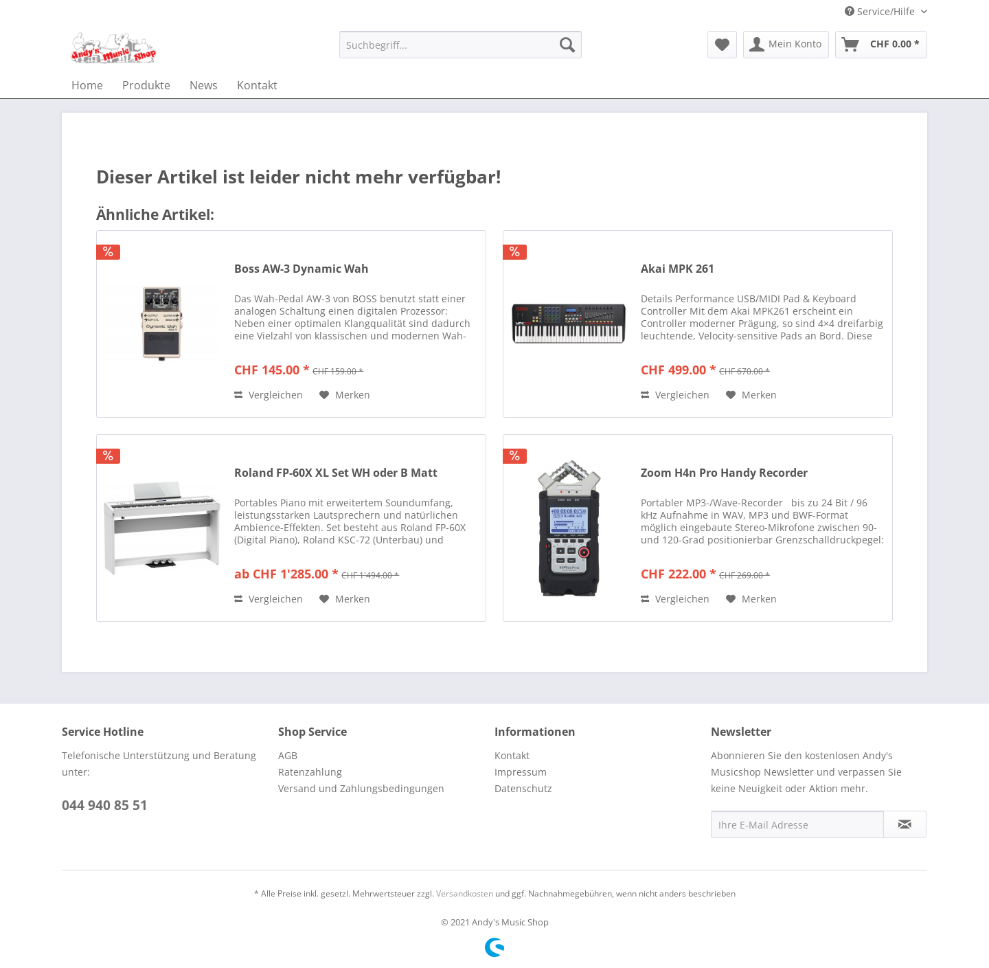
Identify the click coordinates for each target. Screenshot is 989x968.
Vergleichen (268, 394)
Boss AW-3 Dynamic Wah (301, 269)
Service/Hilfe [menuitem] (881, 11)
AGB (287, 755)
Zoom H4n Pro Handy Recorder (724, 473)
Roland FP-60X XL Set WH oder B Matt (335, 473)
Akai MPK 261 (677, 269)
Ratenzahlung (310, 771)
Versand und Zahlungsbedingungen (361, 788)
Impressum (520, 771)
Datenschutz (523, 788)
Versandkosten (464, 893)
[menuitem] (460, 44)
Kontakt (512, 755)
